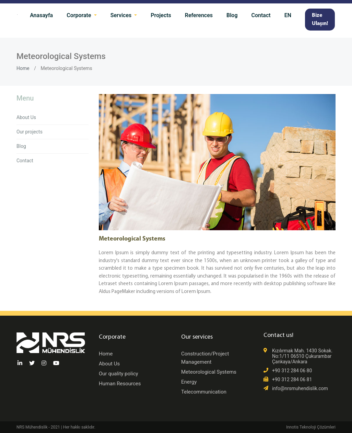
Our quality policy (118, 374)
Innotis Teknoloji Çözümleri (311, 427)
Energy (189, 382)
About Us (26, 117)
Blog (231, 15)
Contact (261, 15)
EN (287, 15)
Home (23, 68)
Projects (161, 15)
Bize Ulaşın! (320, 19)
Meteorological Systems (208, 372)
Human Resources (120, 384)
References (199, 15)
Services (121, 15)
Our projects (29, 131)
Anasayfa (41, 15)
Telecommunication (203, 392)
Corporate (79, 15)
